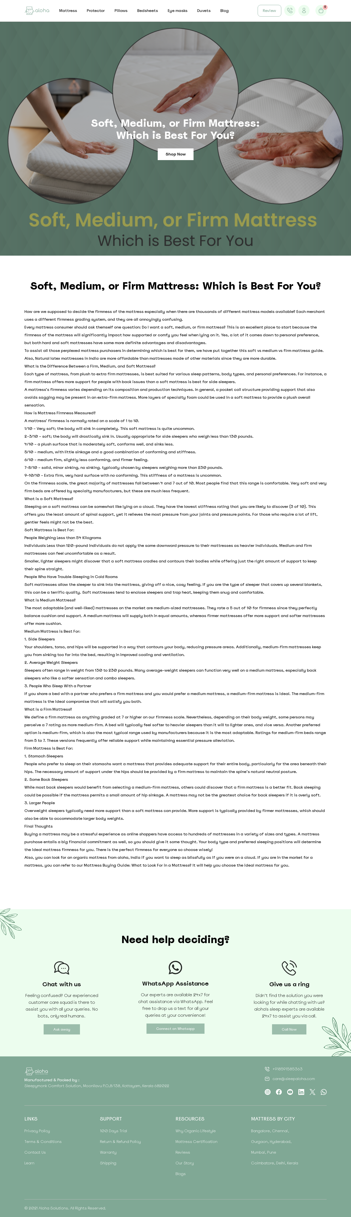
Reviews (183, 1152)
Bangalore (260, 1130)
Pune (271, 1152)
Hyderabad (279, 1141)
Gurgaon (259, 1141)
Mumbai (258, 1152)
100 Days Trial (113, 1130)
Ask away (61, 1029)
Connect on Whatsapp (175, 1028)
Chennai (279, 1130)
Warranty (108, 1152)
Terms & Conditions (43, 1141)
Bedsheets (147, 10)
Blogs (181, 1173)
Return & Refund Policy (120, 1141)
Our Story (185, 1163)
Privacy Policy (37, 1130)
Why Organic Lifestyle (196, 1130)
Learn (29, 1163)
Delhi (280, 1163)
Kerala (292, 1163)
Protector (96, 10)
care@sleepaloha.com (294, 1078)
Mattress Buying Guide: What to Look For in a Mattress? (138, 865)
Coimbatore (262, 1163)
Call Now (289, 1029)
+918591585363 (287, 1069)
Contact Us (35, 1152)
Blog (224, 10)
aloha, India (128, 857)
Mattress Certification (196, 1141)
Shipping (108, 1163)
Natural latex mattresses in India (67, 358)
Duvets (204, 10)
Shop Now (176, 154)
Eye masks (177, 10)
